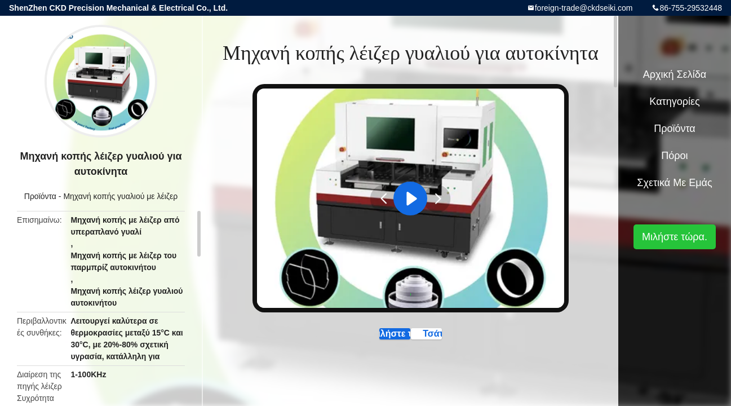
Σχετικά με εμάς (674, 182)
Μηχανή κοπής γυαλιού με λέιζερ (120, 196)
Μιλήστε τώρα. (360, 339)
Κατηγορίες (674, 101)
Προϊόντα (40, 196)
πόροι (674, 155)
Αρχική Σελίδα (674, 74)
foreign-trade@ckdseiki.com (584, 7)
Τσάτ (463, 339)
